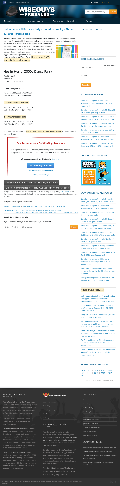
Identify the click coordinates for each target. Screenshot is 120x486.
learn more (56, 159)
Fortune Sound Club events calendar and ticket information (99, 447)
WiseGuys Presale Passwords (14, 452)
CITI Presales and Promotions (91, 427)
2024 (96, 370)
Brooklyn (6, 206)
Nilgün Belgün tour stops (50, 406)
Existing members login (41, 175)
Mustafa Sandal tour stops (50, 414)
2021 (83, 373)
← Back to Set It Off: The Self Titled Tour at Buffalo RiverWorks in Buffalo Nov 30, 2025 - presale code (33, 210)
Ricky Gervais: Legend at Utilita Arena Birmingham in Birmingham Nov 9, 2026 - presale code (97, 103)
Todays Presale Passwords (90, 435)
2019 (96, 373)
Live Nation (65, 191)
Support (89, 21)
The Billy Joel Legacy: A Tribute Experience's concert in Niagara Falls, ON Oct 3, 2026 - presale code (97, 343)
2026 (83, 370)
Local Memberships (35, 21)
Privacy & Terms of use (89, 431)
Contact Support (87, 404)
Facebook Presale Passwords (91, 420)
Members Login (87, 400)
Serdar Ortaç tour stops (49, 410)
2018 (103, 373)
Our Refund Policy (88, 408)
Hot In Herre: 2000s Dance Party (32, 206)
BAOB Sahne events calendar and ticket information (98, 451)
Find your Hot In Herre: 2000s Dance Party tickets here (31, 182)
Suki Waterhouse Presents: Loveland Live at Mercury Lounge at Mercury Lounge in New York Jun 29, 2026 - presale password (97, 324)
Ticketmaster (8, 429)
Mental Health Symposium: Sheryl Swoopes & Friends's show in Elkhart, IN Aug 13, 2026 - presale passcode (98, 333)
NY (54, 206)
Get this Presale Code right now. (41, 170)
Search (113, 11)
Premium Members (51, 468)
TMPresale (10, 481)
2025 (89, 370)
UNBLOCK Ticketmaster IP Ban (19, 2)
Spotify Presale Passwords (90, 423)
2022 (110, 370)
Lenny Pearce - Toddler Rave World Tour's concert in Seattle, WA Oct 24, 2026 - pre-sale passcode (98, 271)
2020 (89, 373)
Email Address (87, 67)
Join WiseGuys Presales (40, 165)
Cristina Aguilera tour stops (50, 418)
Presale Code (61, 206)
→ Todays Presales (9, 21)
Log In (94, 2)
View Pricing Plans (88, 412)
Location (84, 75)
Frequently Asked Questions (65, 21)
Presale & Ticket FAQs (89, 416)
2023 (103, 370)
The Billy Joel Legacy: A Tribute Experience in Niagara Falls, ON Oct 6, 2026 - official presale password (98, 352)
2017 (110, 373)
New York (47, 206)
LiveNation (20, 429)
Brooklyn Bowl (16, 206)
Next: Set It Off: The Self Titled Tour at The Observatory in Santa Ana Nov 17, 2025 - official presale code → (47, 212)
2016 (83, 376)
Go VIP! (105, 2)
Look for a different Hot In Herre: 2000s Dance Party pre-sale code (37, 187)
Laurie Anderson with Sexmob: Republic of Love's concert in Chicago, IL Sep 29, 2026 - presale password (97, 308)
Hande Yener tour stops (49, 402)
